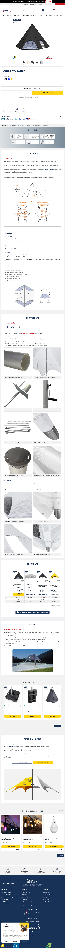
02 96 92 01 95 (5, 4)
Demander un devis (60, 4)
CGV (24, 645)
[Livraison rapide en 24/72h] (24, 869)
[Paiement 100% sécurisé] (8, 869)
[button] (56, 682)
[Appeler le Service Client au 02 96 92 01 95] (32, 928)
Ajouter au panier (47, 92)
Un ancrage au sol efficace (12, 629)
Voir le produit (30, 594)
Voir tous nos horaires (32, 937)
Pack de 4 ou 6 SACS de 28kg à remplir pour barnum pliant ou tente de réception (31, 708)
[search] (43, 10)
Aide (52, 4)
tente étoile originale (13, 746)
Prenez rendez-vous (32, 918)
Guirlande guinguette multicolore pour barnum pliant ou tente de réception (9, 839)
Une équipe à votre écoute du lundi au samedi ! (32, 4)
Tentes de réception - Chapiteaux (14, 15)
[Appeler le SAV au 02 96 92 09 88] (32, 932)
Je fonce (49, 1)
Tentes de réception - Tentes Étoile (30, 15)
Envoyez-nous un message (32, 921)
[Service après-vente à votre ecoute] (57, 869)
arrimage (57, 637)
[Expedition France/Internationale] (41, 869)
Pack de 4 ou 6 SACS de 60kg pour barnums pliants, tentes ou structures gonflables (51, 708)
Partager (58, 100)
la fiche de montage (48, 169)
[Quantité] (16, 92)
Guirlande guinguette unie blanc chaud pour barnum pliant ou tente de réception (32, 839)
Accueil (3, 15)
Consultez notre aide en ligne (32, 924)
